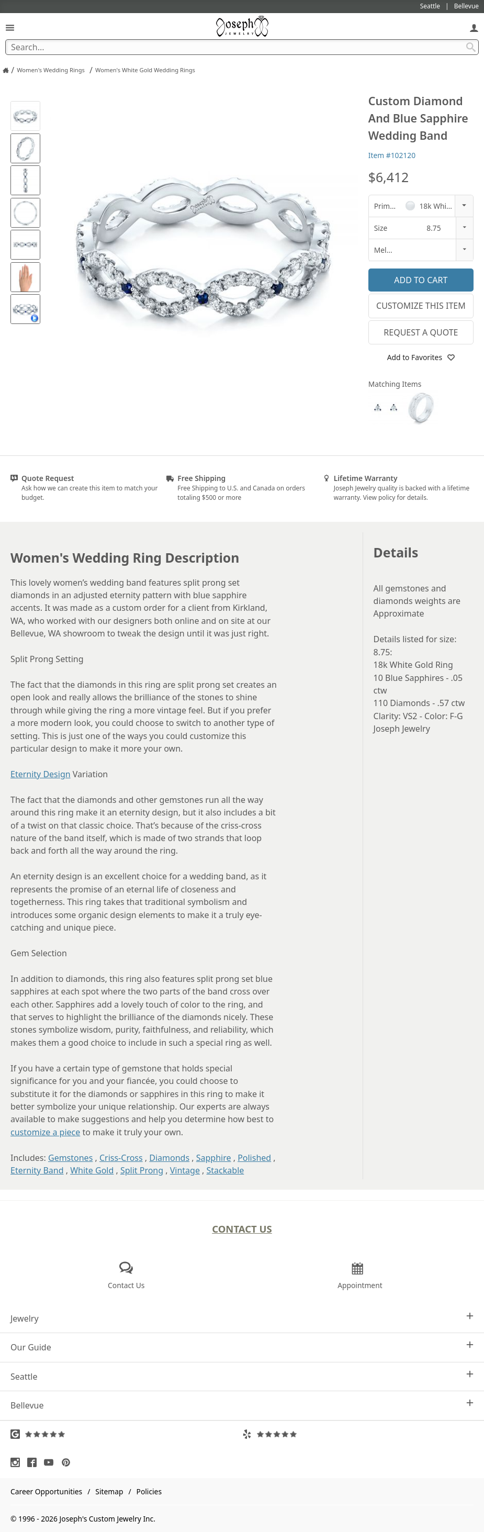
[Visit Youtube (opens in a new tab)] (51, 1462)
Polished (254, 1158)
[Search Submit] (471, 47)
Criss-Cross (121, 1158)
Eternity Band (37, 1170)
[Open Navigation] (10, 27)
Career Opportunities (46, 1491)
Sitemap (109, 1491)
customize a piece (45, 1132)
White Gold (92, 1170)
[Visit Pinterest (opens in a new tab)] (68, 1462)
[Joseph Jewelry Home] (6, 70)
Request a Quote (421, 332)
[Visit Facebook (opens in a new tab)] (34, 1462)
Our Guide (242, 1347)
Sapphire (213, 1158)
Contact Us (242, 1228)
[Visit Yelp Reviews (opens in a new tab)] (358, 1434)
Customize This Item (421, 305)
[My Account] (474, 27)
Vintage (185, 1170)
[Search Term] (242, 47)
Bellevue (242, 1405)
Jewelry (242, 1318)
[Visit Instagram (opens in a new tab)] (17, 1462)
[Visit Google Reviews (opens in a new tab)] (126, 1434)
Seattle (242, 1376)
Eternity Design (40, 774)
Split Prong (141, 1170)
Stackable (225, 1170)
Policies (149, 1491)
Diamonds (169, 1158)
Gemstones (70, 1158)
